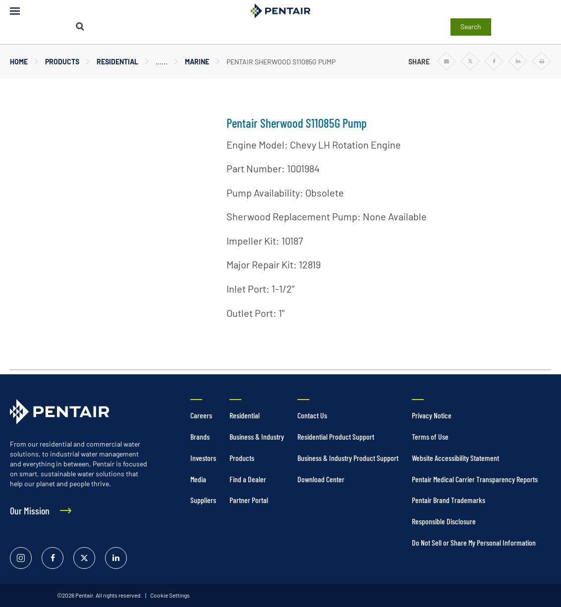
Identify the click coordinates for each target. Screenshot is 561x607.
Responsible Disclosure (444, 521)
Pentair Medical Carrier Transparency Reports (475, 479)
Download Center (320, 479)
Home (19, 61)
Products (62, 61)
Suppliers (203, 500)
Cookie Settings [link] (169, 595)
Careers (201, 415)
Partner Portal (248, 500)
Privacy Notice (431, 415)
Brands (200, 436)
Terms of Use (430, 436)
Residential (117, 61)
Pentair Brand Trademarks (448, 500)
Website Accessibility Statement (455, 457)
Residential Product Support (335, 436)
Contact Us (312, 415)
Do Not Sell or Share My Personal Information (474, 542)
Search (470, 26)
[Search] (80, 26)
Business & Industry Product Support (347, 457)
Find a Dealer (247, 479)
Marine (197, 61)
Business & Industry (256, 436)
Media (198, 479)
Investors (203, 457)
